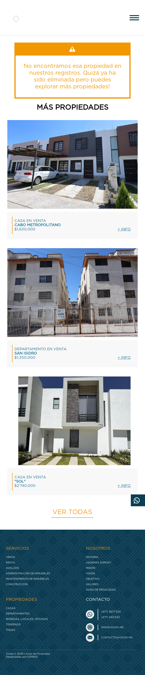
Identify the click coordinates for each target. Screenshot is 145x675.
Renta (10, 562)
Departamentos (18, 613)
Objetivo (92, 579)
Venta (10, 557)
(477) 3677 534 (111, 611)
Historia (92, 557)
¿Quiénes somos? (98, 562)
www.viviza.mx (112, 627)
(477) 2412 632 (110, 617)
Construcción (17, 584)
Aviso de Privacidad (101, 589)
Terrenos (13, 624)
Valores (92, 584)
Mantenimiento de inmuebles (27, 579)
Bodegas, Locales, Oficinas (27, 619)
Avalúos (12, 568)
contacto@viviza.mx (117, 637)
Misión (90, 568)
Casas (10, 608)
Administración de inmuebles (28, 573)
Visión (90, 573)
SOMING (32, 657)
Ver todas (72, 512)
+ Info (124, 229)
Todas (10, 630)
